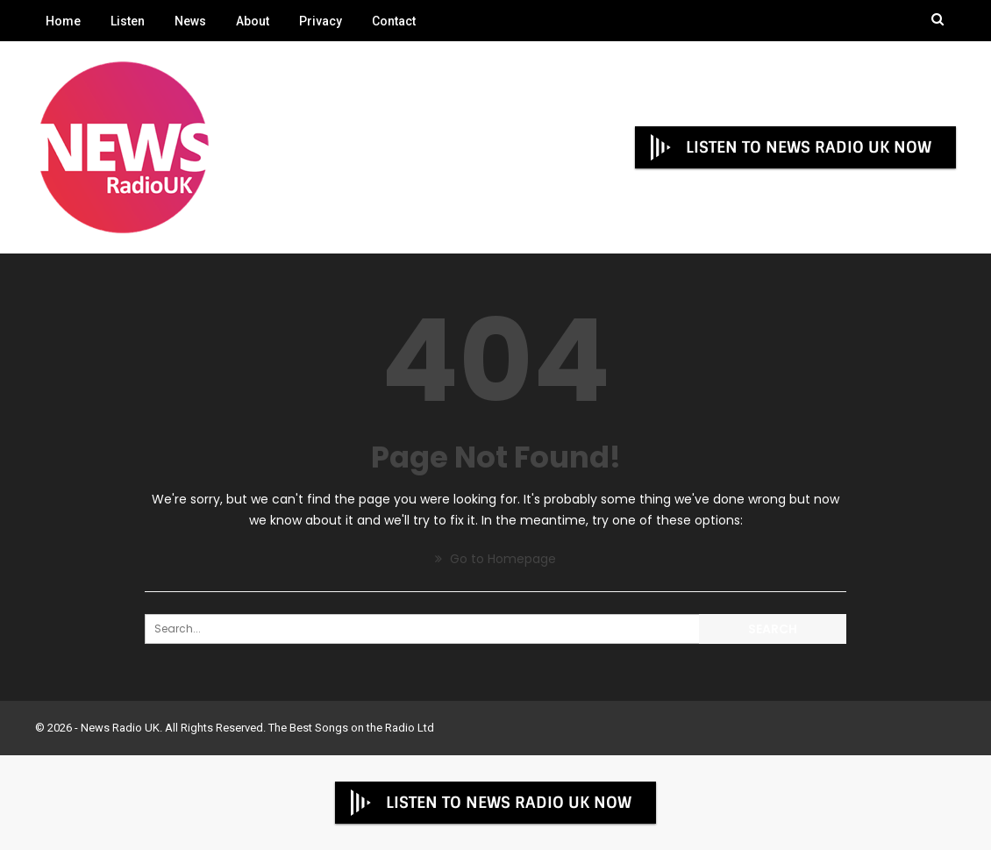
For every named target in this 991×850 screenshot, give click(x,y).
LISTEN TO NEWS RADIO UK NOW (789, 147)
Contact (394, 21)
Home (63, 21)
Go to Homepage (495, 559)
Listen (128, 21)
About (252, 21)
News (190, 21)
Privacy (320, 21)
